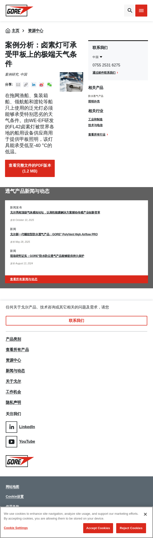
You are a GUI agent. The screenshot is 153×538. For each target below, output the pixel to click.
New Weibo (41, 84)
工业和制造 (95, 119)
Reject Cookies (131, 528)
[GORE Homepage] (22, 10)
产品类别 (13, 339)
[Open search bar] (129, 11)
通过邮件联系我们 (104, 72)
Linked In (33, 84)
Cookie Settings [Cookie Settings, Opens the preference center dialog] (16, 528)
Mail (18, 84)
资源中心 (35, 31)
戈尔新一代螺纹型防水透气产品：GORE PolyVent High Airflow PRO (54, 234)
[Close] (145, 514)
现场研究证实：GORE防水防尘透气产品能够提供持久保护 (47, 256)
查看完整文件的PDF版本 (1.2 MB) (30, 168)
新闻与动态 (15, 371)
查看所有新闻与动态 (23, 279)
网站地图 (12, 487)
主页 (15, 31)
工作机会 (13, 392)
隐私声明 (13, 402)
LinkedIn (20, 427)
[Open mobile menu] (141, 11)
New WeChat (49, 84)
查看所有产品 (17, 350)
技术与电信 (95, 125)
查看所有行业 (96, 134)
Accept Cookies (98, 528)
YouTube (20, 442)
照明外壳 (94, 101)
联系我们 (76, 321)
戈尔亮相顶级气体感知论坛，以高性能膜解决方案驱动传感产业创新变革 (55, 212)
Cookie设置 (15, 496)
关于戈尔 (13, 381)
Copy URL (25, 84)
